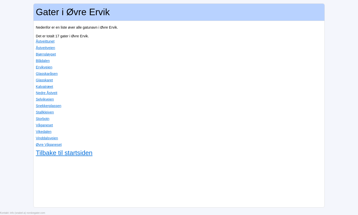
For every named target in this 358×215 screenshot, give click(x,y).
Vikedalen (43, 132)
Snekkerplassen (48, 106)
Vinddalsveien (47, 138)
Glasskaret (44, 80)
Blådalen (43, 61)
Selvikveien (45, 99)
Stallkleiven (45, 112)
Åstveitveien (45, 48)
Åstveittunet (45, 41)
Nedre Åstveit (46, 93)
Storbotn (42, 119)
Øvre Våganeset (49, 145)
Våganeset (44, 125)
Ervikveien (44, 67)
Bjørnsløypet (46, 54)
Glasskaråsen (47, 74)
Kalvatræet (44, 87)
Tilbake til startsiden (64, 152)
